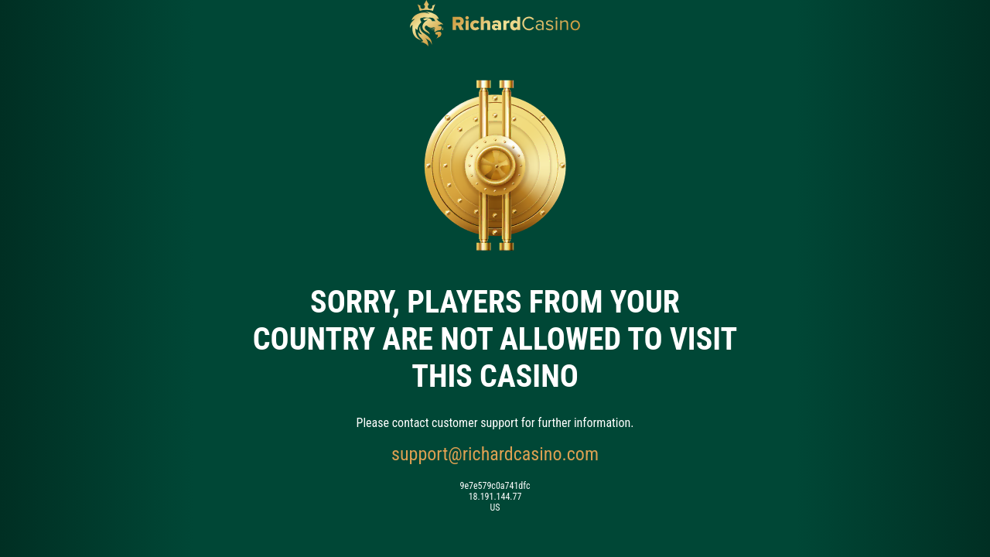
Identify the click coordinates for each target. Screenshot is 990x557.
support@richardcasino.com (495, 454)
